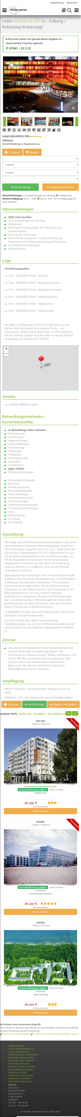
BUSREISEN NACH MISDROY (21, 1060)
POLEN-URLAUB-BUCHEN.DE (21, 1048)
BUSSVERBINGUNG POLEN (20, 1069)
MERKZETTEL (57, 3)
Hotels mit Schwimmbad (58, 1034)
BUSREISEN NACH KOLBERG (21, 1057)
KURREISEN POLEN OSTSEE (20, 1075)
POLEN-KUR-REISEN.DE (19, 1051)
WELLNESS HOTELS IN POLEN (21, 1066)
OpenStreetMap (74, 390)
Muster (74, 1034)
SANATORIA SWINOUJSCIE (20, 1081)
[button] (41, 361)
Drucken (12, 152)
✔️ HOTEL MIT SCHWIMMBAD (14, 1034)
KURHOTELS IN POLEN (18, 1063)
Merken (32, 152)
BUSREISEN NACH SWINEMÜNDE (23, 1054)
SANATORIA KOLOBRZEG (19, 1078)
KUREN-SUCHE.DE (16, 1045)
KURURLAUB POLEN (17, 1072)
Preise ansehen (40, 811)
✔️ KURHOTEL (37, 1034)
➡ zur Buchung (20, 187)
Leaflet (65, 390)
